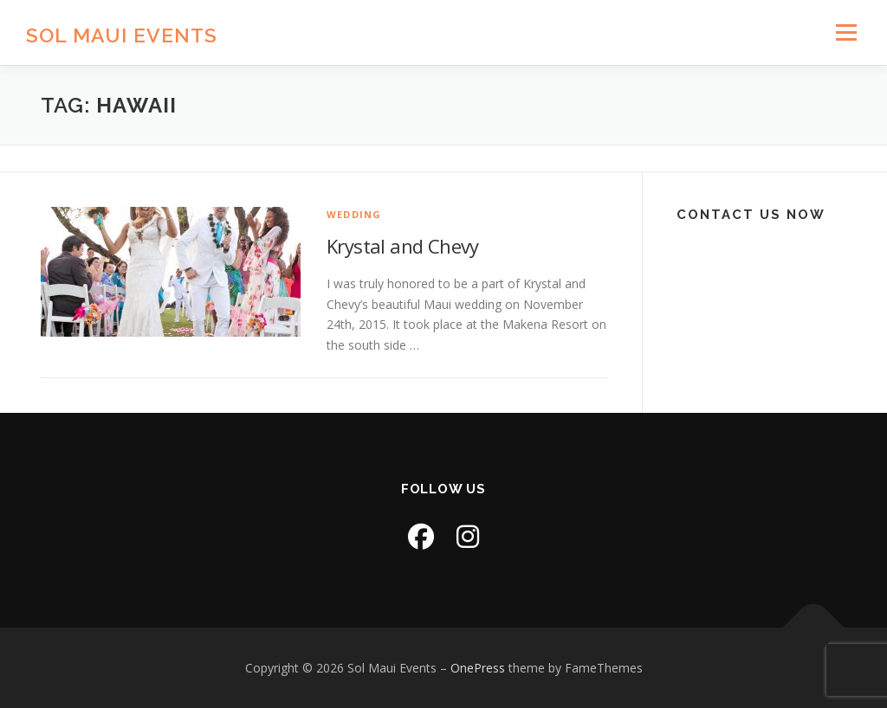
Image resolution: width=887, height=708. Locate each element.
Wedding (354, 214)
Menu (846, 32)
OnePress (477, 668)
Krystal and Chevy (403, 246)
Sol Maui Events (121, 35)
